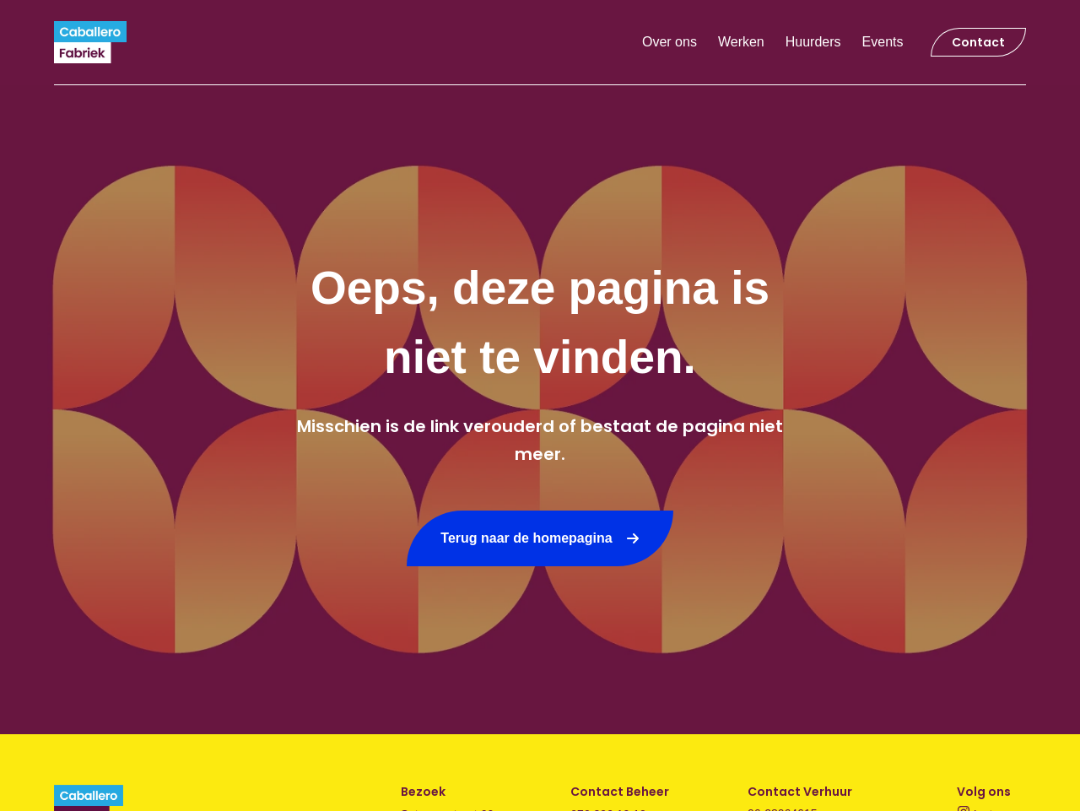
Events (883, 42)
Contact (978, 42)
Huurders (813, 42)
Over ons (669, 42)
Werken (741, 42)
